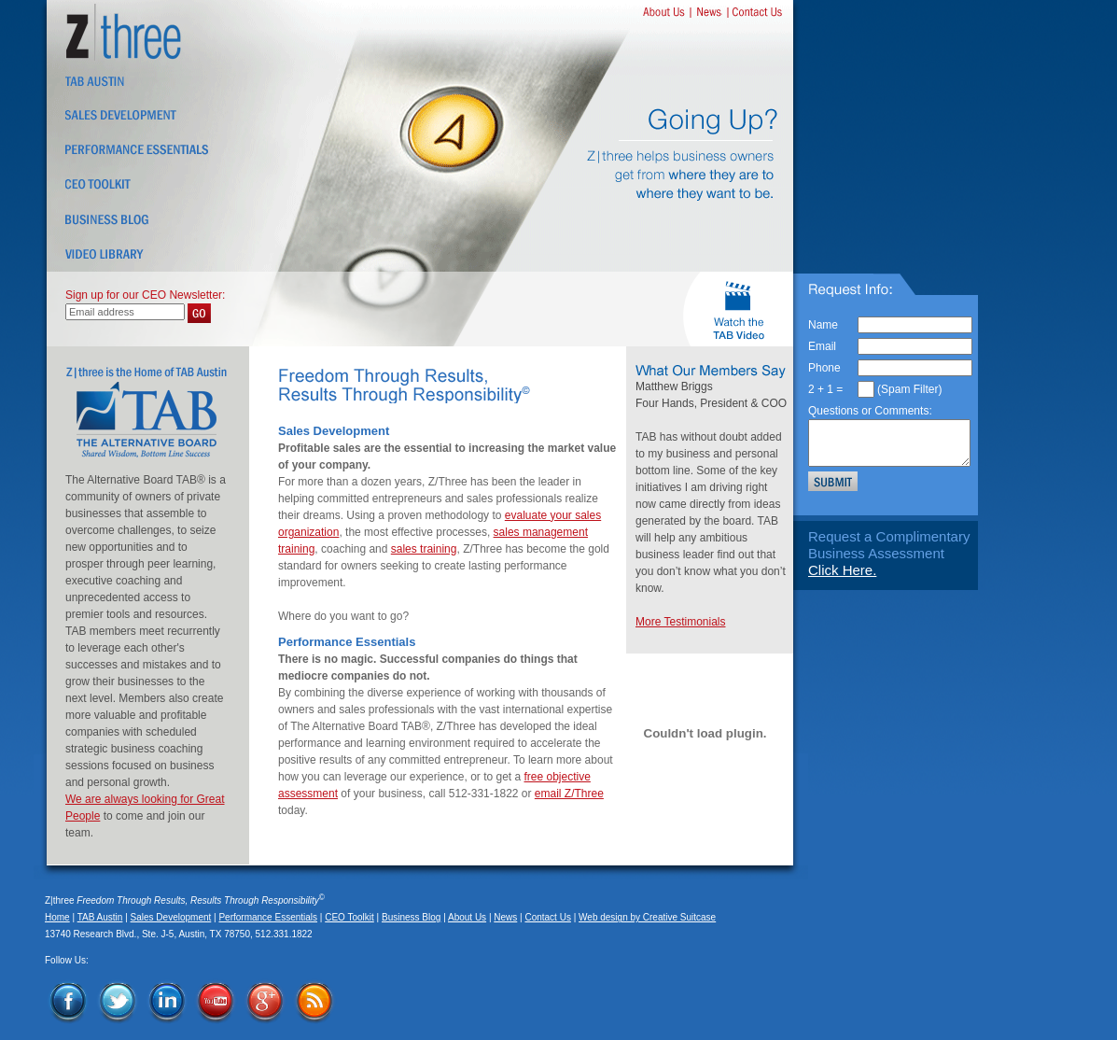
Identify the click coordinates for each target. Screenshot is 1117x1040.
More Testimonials (680, 621)
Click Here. (842, 570)
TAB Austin (100, 917)
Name (823, 324)
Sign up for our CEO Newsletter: (145, 295)
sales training (424, 548)
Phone (824, 367)
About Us (467, 917)
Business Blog (411, 917)
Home (57, 917)
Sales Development (171, 917)
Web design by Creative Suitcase (647, 917)
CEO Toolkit (349, 917)
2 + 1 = (825, 389)
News (505, 917)
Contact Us (547, 917)
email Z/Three (569, 793)
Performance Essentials (267, 917)
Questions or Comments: (870, 410)
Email (822, 346)
